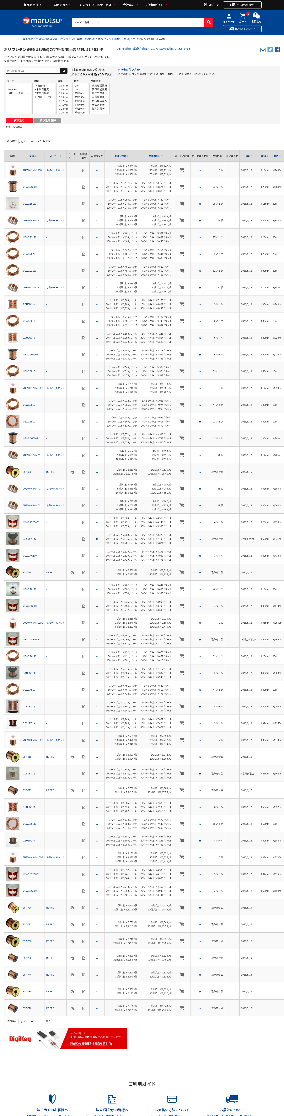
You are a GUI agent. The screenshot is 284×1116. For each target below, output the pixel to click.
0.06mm (64, 89)
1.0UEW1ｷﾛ (29, 304)
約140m (80, 105)
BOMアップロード (245, 28)
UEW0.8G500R (30, 605)
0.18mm (64, 109)
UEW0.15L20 (29, 203)
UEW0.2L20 (29, 253)
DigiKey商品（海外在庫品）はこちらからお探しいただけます (153, 48)
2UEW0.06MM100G (33, 622)
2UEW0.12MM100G (33, 388)
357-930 (27, 471)
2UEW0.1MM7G (31, 287)
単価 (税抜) (120, 156)
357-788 (27, 572)
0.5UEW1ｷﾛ (29, 807)
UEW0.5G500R (30, 354)
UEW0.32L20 (29, 270)
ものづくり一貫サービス (95, 5)
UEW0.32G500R (31, 874)
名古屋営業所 (99, 101)
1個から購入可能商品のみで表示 (92, 74)
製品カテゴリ (32, 5)
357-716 (27, 1008)
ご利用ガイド (154, 5)
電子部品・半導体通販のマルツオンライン (48, 39)
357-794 (27, 907)
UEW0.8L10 (29, 320)
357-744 (27, 974)
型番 (31, 156)
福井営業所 (99, 109)
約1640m (80, 112)
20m (80, 89)
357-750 (27, 957)
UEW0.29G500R (31, 522)
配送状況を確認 (245, 5)
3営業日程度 (44, 89)
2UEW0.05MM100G (33, 739)
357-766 (27, 941)
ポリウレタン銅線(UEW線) (114, 39)
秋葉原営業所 (99, 85)
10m (80, 85)
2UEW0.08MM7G (31, 488)
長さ (76, 81)
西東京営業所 (99, 89)
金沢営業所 (99, 105)
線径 (60, 81)
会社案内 (129, 5)
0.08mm (64, 93)
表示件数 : (12, 141)
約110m (80, 93)
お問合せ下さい (44, 97)
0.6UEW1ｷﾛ (29, 840)
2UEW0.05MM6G (31, 220)
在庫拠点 (96, 81)
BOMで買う (60, 5)
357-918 (27, 756)
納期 (36, 81)
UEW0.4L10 (29, 689)
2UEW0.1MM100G (32, 170)
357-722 (27, 790)
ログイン (213, 4)
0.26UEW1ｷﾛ (29, 706)
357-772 (27, 924)
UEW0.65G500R (31, 639)
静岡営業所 (99, 93)
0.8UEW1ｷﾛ (29, 337)
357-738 (27, 991)
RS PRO (18, 89)
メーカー (12, 81)
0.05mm (64, 85)
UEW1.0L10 (29, 404)
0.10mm (64, 97)
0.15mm (64, 105)
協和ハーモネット (18, 93)
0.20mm (64, 112)
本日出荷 (44, 85)
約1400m (80, 101)
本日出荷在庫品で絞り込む (89, 69)
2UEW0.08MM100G (33, 857)
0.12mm (64, 101)
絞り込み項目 (14, 127)
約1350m (80, 97)
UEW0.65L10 (29, 823)
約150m (80, 109)
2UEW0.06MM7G (31, 505)
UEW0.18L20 (29, 589)
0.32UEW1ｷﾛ (29, 723)
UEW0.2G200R (30, 186)
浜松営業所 (99, 97)
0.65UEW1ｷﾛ (29, 538)
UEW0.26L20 (29, 656)
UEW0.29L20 (29, 237)
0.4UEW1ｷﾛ (29, 672)
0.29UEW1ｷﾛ (29, 773)
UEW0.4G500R (30, 555)
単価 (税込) (154, 156)
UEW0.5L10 (29, 371)
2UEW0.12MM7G (31, 455)
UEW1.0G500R (30, 438)
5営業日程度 (44, 93)
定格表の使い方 (127, 69)
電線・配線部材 (86, 39)
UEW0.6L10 (29, 421)
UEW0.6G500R (30, 890)
